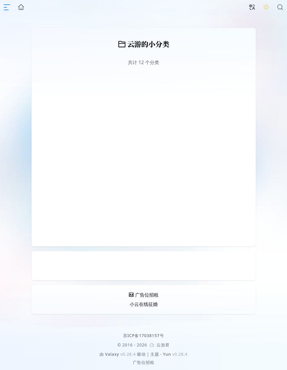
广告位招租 (143, 362)
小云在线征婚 (144, 304)
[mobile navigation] (7, 7)
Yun (167, 354)
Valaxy (112, 354)
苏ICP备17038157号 (143, 335)
